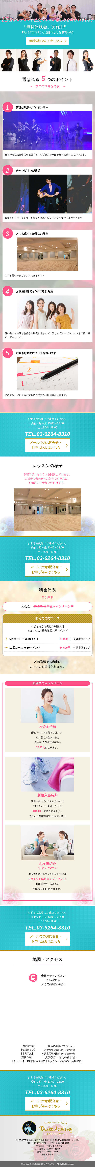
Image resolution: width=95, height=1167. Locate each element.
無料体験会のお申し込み (45, 41)
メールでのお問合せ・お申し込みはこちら (46, 445)
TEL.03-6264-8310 (47, 434)
